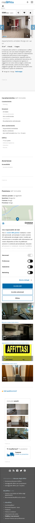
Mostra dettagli (24, 280)
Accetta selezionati (17, 292)
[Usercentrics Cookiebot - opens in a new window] (25, 223)
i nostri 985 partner (13, 232)
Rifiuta (17, 298)
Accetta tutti (17, 286)
